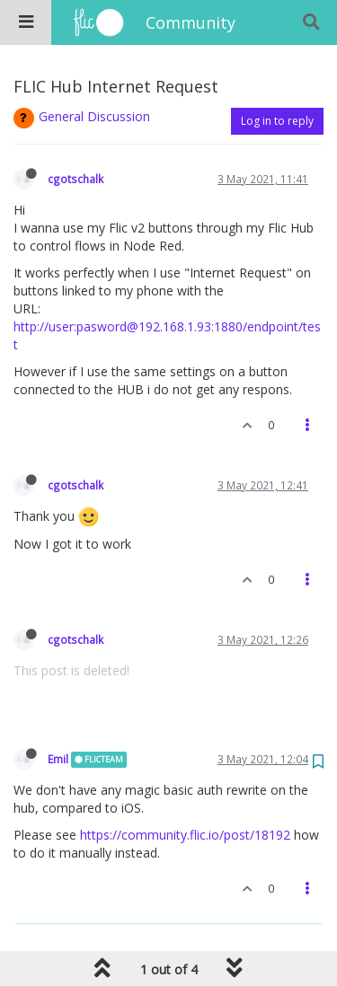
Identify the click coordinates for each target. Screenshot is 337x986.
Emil (58, 759)
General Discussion (94, 116)
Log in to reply (277, 120)
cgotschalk (75, 179)
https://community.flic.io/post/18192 (185, 834)
